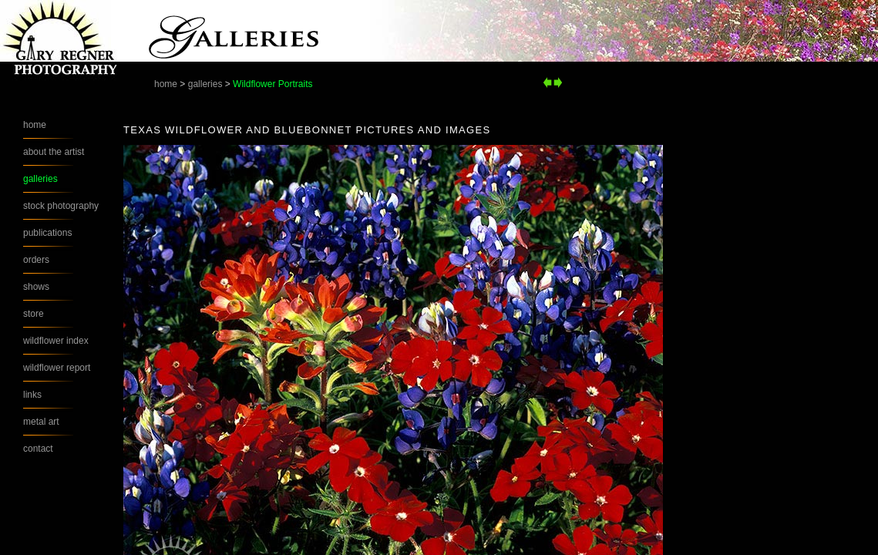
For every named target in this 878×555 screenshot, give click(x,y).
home (165, 84)
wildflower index (56, 340)
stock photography (61, 205)
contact (38, 448)
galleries (205, 84)
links (32, 394)
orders (36, 259)
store (33, 313)
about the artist (53, 151)
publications (47, 232)
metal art (41, 421)
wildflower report (56, 367)
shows (36, 286)
